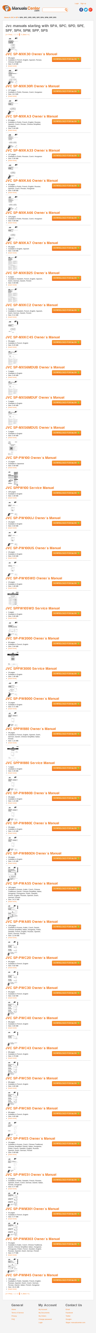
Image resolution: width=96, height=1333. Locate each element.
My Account (43, 1309)
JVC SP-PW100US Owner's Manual (33, 548)
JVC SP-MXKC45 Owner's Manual (33, 337)
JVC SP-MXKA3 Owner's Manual (32, 116)
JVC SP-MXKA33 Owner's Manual (33, 150)
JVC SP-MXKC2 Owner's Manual (32, 305)
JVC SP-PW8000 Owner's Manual (32, 699)
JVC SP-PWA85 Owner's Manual (32, 922)
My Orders (42, 1316)
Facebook (69, 1313)
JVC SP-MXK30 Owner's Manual (31, 54)
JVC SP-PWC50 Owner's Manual (32, 1078)
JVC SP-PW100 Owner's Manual (31, 458)
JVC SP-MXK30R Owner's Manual (33, 86)
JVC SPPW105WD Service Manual (33, 608)
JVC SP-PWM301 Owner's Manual (32, 1209)
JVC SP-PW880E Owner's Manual (32, 823)
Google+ (69, 1319)
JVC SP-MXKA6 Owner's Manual (32, 181)
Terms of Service (18, 1313)
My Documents (44, 1313)
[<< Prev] (9, 34)
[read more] (12, 66)
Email (68, 1309)
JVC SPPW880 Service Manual (30, 763)
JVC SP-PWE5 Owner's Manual (30, 1139)
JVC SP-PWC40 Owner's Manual (32, 1018)
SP (17, 17)
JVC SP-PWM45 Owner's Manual (32, 1275)
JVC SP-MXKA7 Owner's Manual (32, 243)
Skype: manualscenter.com (75, 1322)
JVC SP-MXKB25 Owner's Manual (33, 273)
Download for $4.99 (66, 59)
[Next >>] (26, 34)
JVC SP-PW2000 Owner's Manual (32, 638)
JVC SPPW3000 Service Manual (31, 669)
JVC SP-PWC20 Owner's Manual (32, 958)
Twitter (68, 1316)
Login (77, 3)
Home (6, 17)
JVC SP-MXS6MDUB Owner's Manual (35, 367)
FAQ (13, 1319)
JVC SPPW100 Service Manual (30, 488)
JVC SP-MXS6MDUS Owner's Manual (35, 428)
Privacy (14, 1316)
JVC (12, 17)
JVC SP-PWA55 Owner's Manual (32, 883)
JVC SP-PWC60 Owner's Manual (32, 1108)
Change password (45, 1319)
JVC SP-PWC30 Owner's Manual (32, 988)
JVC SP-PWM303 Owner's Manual (33, 1239)
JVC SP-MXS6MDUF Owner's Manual (35, 398)
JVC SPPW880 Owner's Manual (31, 729)
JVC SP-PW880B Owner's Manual (33, 793)
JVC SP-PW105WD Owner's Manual (34, 578)
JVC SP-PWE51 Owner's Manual (31, 1175)
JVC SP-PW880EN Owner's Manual (34, 853)
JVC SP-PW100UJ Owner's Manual (33, 518)
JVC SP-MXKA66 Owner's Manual (33, 213)
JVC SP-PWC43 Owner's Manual (32, 1048)
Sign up (83, 3)
